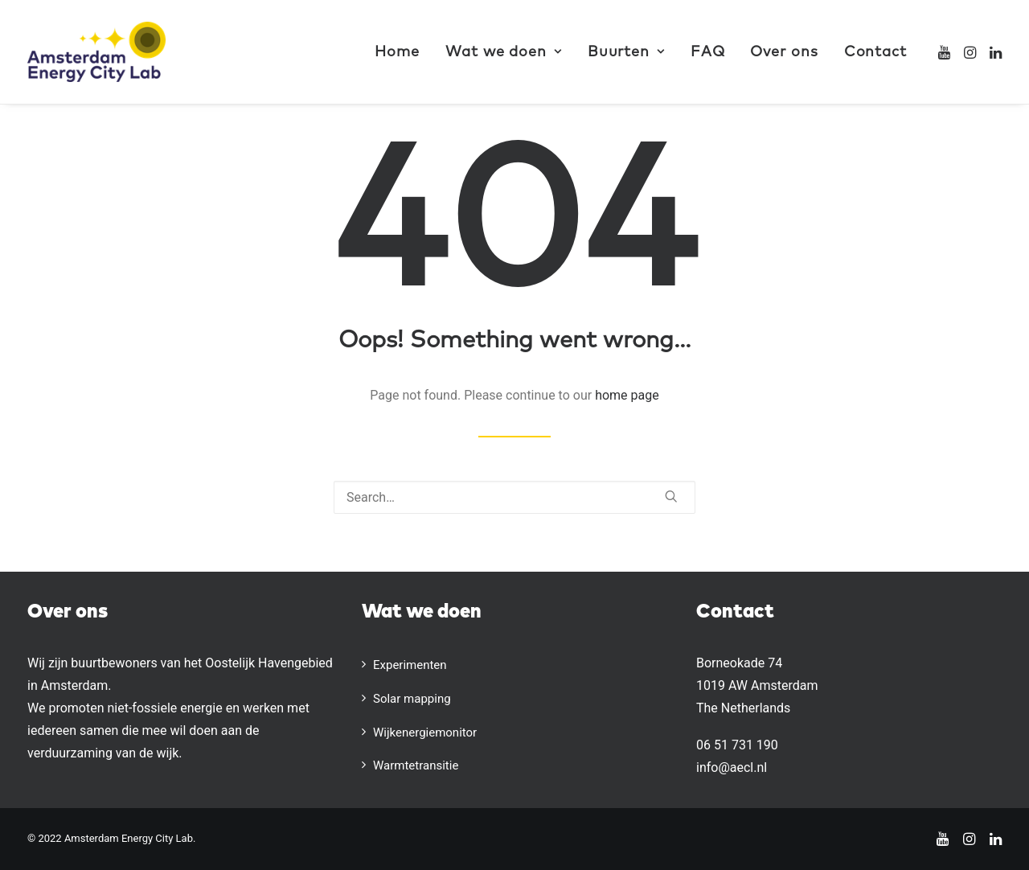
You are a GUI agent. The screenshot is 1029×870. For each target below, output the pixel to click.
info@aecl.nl (731, 767)
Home (397, 52)
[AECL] (96, 52)
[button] (946, 52)
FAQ (708, 52)
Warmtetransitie (415, 765)
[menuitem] (397, 52)
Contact (875, 52)
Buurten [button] (626, 52)
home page (627, 395)
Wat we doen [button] (503, 52)
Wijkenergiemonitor (425, 732)
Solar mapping (412, 698)
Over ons (784, 52)
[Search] (514, 497)
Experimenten (410, 665)
